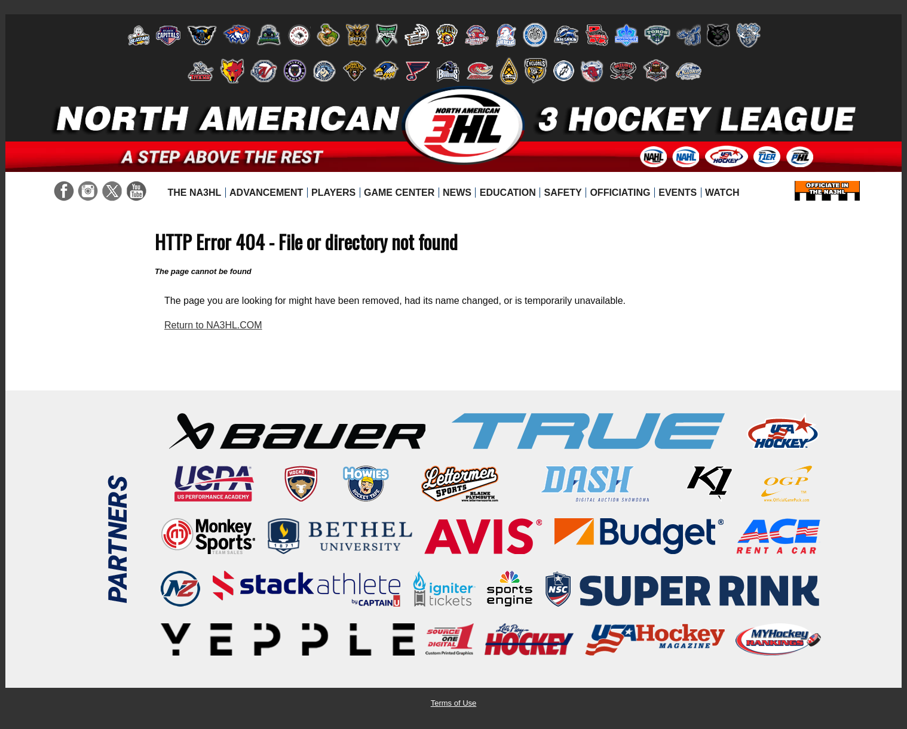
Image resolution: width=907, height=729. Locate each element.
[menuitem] (194, 193)
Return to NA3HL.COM (213, 325)
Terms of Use (454, 703)
